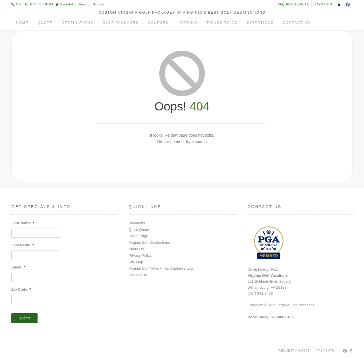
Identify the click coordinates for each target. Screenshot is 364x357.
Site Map (136, 262)
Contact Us (297, 23)
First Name (22, 223)
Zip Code (21, 289)
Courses (158, 23)
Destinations (78, 23)
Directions (260, 23)
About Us (136, 249)
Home (22, 23)
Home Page (138, 236)
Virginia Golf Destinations (149, 242)
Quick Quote (139, 229)
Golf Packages (120, 23)
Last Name (22, 245)
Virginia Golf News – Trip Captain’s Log (161, 268)
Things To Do (222, 23)
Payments (137, 223)
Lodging (187, 23)
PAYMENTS (323, 4)
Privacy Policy (140, 255)
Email (18, 267)
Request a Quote (293, 4)
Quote (45, 23)
